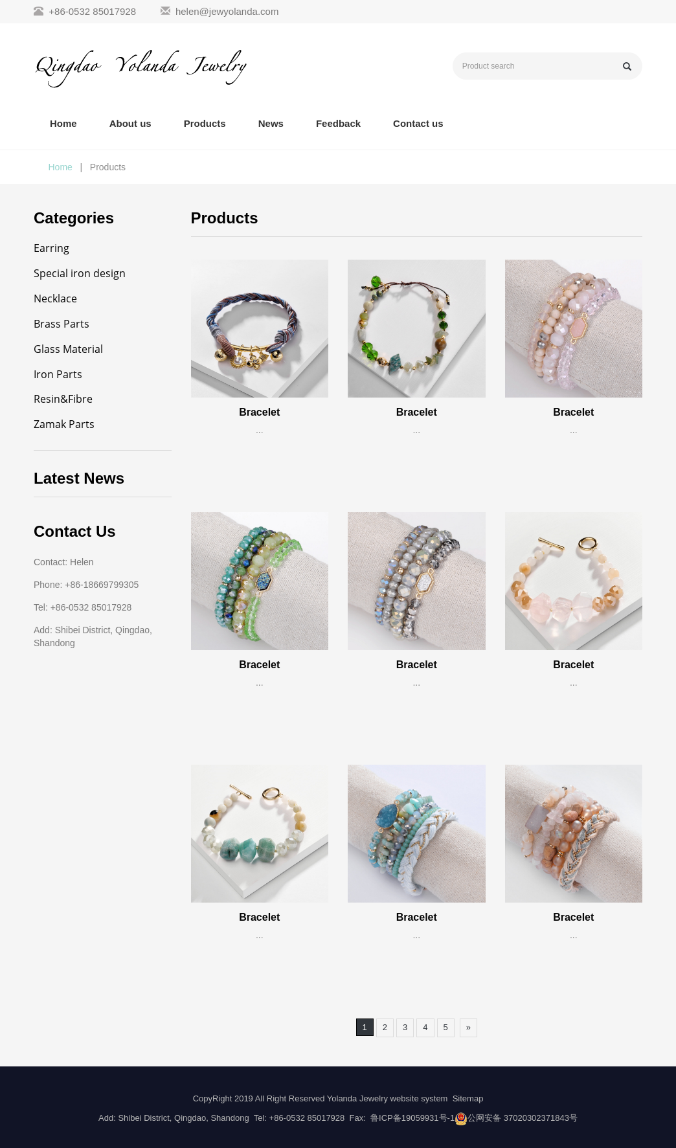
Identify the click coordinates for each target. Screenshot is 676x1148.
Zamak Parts (64, 424)
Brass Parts (61, 324)
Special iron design (80, 273)
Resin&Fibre (63, 399)
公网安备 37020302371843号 (523, 1118)
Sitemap (468, 1098)
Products (205, 123)
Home (63, 123)
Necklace (55, 298)
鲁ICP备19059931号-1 (412, 1118)
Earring (51, 248)
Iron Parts (58, 374)
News (271, 123)
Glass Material (68, 349)
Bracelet (259, 412)
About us (130, 123)
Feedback (338, 123)
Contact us (418, 123)
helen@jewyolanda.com (227, 11)
